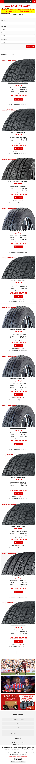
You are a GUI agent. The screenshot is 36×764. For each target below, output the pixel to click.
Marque (3, 20)
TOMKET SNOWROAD (18, 575)
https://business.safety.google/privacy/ (18, 756)
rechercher (30, 46)
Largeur (3, 26)
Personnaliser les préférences (18, 761)
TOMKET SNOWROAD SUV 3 (18, 230)
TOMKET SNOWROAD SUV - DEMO (18, 83)
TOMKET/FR (18, 6)
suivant (17, 652)
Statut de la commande (18, 734)
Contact (18, 723)
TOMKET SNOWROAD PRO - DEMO (18, 181)
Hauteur (3, 33)
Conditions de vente (18, 719)
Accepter (18, 759)
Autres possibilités (6, 46)
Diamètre (4, 39)
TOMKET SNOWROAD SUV (18, 132)
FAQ (18, 727)
